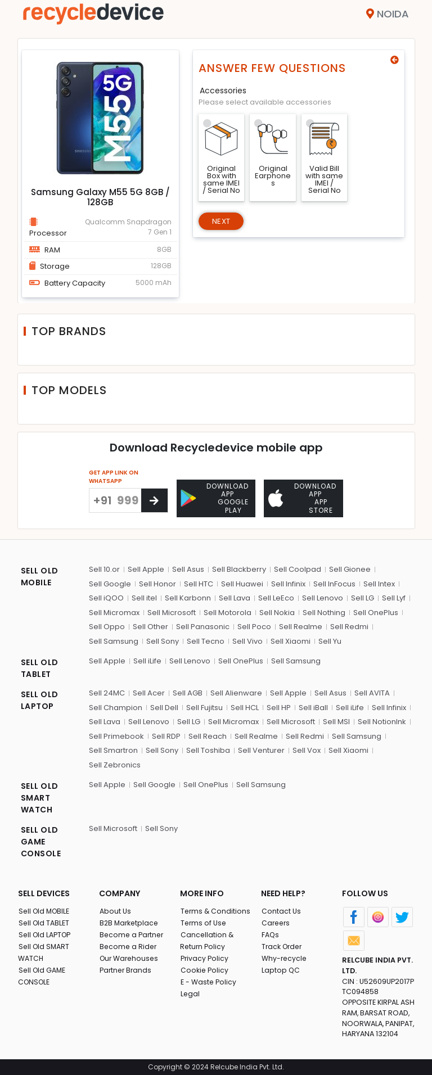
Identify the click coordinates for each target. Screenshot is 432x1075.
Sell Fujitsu (204, 705)
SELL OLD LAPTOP (39, 698)
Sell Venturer (261, 748)
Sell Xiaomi (290, 639)
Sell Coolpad (297, 567)
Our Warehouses (130, 956)
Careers (276, 920)
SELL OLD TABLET (39, 665)
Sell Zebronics (115, 762)
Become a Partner (132, 932)
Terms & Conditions (215, 909)
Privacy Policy (205, 956)
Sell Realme (300, 624)
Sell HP (279, 705)
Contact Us (281, 909)
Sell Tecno (205, 639)
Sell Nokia (277, 610)
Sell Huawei (242, 581)
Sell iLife (147, 658)
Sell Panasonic (203, 624)
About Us (115, 909)
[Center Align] (154, 500)
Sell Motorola (227, 610)
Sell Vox (306, 748)
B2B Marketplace (130, 920)
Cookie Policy (205, 968)
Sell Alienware (236, 690)
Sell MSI (336, 719)
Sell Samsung (113, 639)
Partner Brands (126, 968)
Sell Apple (146, 567)
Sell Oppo (107, 624)
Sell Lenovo (322, 595)
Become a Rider (128, 944)
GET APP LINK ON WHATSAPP (113, 476)
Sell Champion (115, 705)
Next (223, 222)
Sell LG (362, 595)
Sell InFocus (334, 581)
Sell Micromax (114, 610)
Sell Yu (329, 639)
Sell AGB (187, 690)
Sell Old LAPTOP (46, 932)
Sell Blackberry (239, 567)
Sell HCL (245, 705)
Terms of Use (204, 920)
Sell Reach (207, 734)
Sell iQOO (106, 595)
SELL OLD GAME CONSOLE (41, 839)
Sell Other (150, 624)
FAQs (270, 932)
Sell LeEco (276, 595)
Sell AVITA (372, 690)
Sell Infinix (288, 581)
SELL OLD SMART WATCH (39, 795)
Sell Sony (162, 639)
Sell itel (144, 595)
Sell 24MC (107, 690)
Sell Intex (379, 581)
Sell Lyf (394, 595)
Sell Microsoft (171, 610)
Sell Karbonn (188, 595)
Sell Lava (234, 595)
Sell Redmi (349, 624)
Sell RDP (166, 734)
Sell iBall (313, 705)
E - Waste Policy (209, 979)
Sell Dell (164, 705)
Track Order (283, 944)
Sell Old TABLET (44, 920)
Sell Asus (188, 567)
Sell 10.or (104, 567)
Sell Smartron (113, 748)
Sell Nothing (324, 610)
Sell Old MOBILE (45, 909)
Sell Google (110, 581)
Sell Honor (157, 581)
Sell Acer (149, 690)
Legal (190, 991)
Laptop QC (280, 968)
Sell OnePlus (375, 610)
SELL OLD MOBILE (39, 574)
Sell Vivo (247, 639)
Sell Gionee (350, 567)
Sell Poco (254, 624)
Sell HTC (198, 581)
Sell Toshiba (208, 748)
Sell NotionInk (382, 719)
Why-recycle (284, 956)
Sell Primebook (116, 734)
